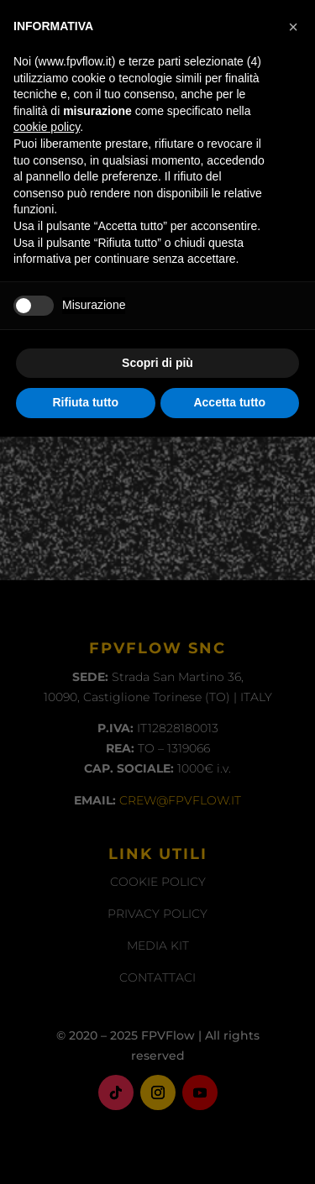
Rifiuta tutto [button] (85, 1149)
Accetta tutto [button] (229, 1149)
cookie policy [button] (46, 874)
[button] (293, 774)
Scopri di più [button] (157, 1110)
